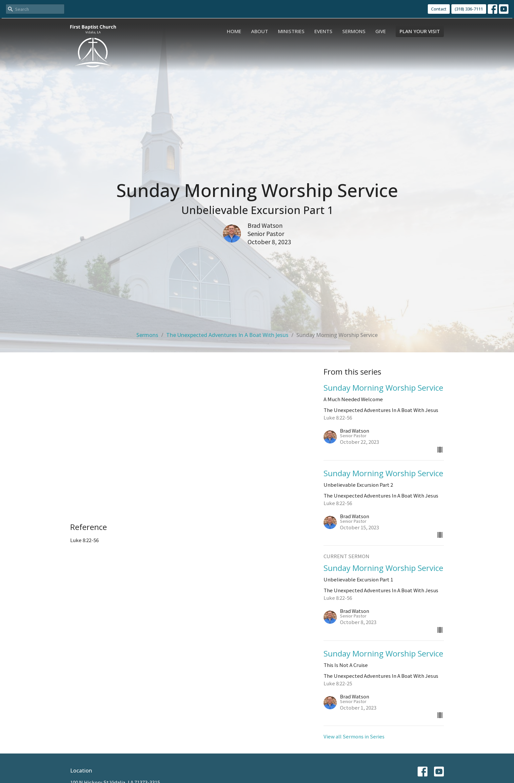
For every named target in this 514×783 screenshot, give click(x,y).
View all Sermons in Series (354, 736)
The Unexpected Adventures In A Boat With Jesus (227, 335)
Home (234, 31)
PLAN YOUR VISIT (420, 31)
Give (380, 31)
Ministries (291, 31)
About (259, 31)
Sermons (354, 31)
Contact (438, 9)
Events (323, 31)
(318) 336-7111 (469, 9)
